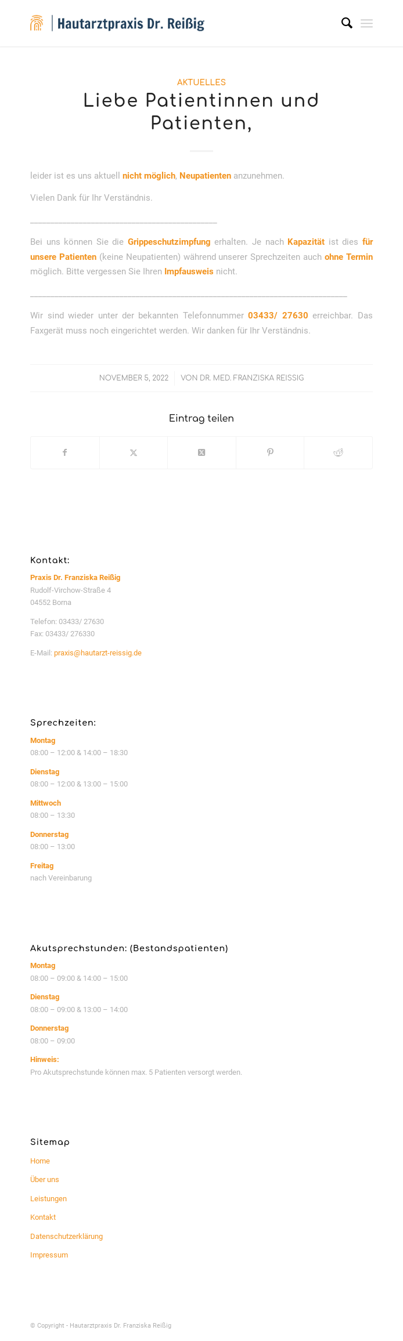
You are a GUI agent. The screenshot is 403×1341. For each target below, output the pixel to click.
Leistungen (48, 1198)
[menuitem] (341, 23)
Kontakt (43, 1217)
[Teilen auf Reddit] (338, 453)
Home (40, 1161)
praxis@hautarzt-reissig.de (98, 652)
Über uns (44, 1179)
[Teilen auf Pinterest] (270, 453)
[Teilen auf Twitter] (134, 453)
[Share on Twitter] (202, 453)
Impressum (49, 1255)
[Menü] (367, 23)
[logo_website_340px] (167, 23)
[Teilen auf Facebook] (65, 453)
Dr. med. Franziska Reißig (252, 378)
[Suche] (341, 23)
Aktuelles (201, 82)
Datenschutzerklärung (66, 1236)
